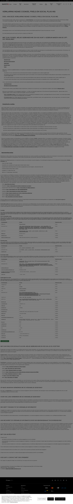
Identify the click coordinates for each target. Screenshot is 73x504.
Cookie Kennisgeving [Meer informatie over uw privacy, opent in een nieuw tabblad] (14, 502)
